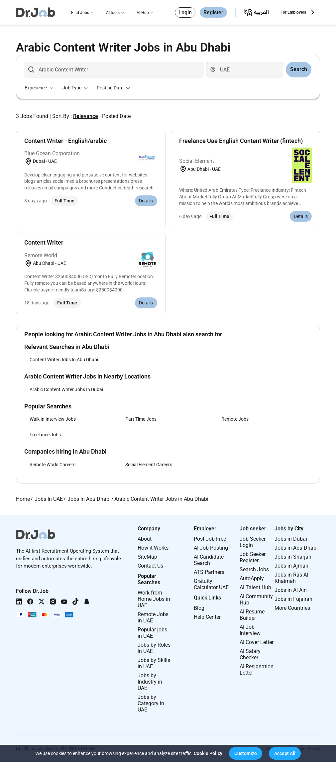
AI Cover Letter (257, 642)
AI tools (113, 12)
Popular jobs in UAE (152, 632)
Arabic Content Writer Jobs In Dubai (66, 389)
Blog (199, 608)
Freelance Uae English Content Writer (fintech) (241, 140)
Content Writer (43, 242)
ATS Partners (209, 572)
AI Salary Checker (250, 654)
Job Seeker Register (253, 557)
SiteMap (147, 557)
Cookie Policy (208, 753)
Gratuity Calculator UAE (211, 584)
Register (213, 12)
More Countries (292, 608)
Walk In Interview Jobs (53, 419)
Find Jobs (80, 12)
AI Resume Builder (252, 614)
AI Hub (143, 12)
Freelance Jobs (45, 434)
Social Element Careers (148, 464)
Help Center (207, 617)
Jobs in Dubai (291, 539)
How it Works (153, 548)
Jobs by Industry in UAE (150, 681)
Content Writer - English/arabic (65, 140)
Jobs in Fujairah (293, 599)
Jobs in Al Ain (291, 590)
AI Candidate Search (209, 560)
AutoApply (252, 578)
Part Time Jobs (141, 419)
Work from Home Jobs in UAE (154, 599)
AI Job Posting (211, 548)
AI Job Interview (250, 630)
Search (298, 69)
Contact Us (150, 566)
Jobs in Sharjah (293, 557)
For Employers (293, 12)
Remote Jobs (235, 419)
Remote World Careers (52, 464)
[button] (245, 753)
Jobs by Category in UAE (151, 703)
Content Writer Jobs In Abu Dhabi (64, 359)
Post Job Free (210, 539)
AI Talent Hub (255, 587)
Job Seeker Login (253, 542)
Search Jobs (254, 569)
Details (146, 200)
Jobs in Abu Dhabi (296, 548)
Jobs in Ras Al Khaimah (291, 578)
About (145, 539)
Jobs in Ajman (291, 566)
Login (185, 12)
